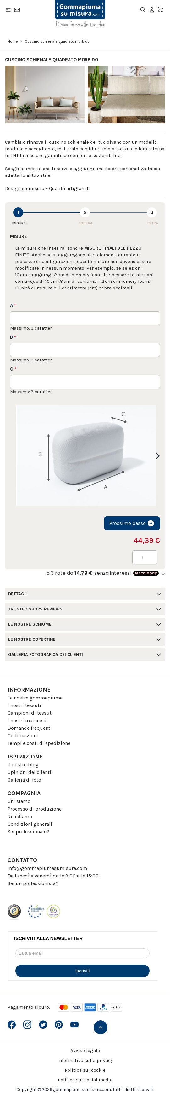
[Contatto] (17, 9)
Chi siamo (19, 801)
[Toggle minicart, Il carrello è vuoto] (160, 9)
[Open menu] (8, 9)
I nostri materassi (28, 720)
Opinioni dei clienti (29, 772)
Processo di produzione (35, 809)
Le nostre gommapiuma (35, 698)
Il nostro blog (23, 765)
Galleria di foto (24, 780)
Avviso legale (85, 1050)
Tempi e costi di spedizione (39, 743)
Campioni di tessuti (30, 713)
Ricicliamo (20, 816)
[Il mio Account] (151, 9)
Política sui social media (85, 1080)
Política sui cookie (85, 1070)
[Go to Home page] (80, 13)
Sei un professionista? (33, 883)
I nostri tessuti (24, 705)
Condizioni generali (30, 824)
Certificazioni (23, 736)
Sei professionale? (28, 832)
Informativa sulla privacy (85, 1060)
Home (13, 41)
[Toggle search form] (143, 9)
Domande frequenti (30, 728)
